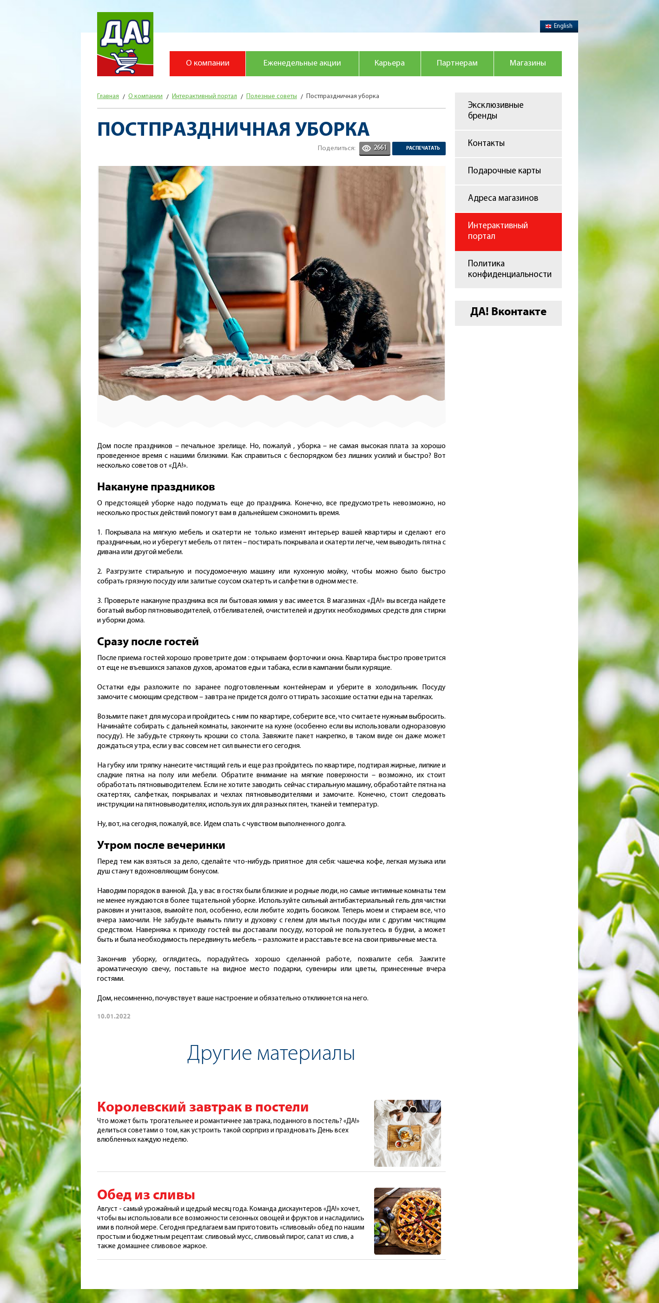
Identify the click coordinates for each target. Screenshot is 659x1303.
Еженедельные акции (302, 63)
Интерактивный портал (498, 231)
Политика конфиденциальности (510, 269)
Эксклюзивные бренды (496, 111)
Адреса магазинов (503, 198)
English (559, 26)
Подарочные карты (504, 171)
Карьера (390, 63)
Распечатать (423, 148)
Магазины (528, 63)
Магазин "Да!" (125, 44)
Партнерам (457, 63)
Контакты (486, 143)
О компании (208, 63)
